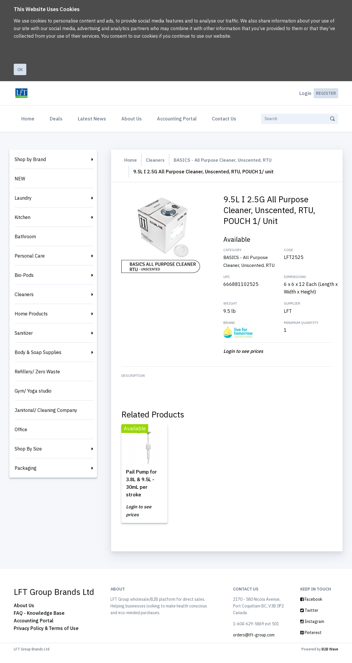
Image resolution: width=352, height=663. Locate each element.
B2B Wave (330, 657)
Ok (20, 69)
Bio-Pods (24, 275)
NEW (20, 179)
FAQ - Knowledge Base (39, 621)
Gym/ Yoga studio (33, 391)
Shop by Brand (30, 159)
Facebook (311, 607)
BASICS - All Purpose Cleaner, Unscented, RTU (226, 160)
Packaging (26, 468)
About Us (131, 119)
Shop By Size (28, 449)
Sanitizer (24, 333)
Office (21, 429)
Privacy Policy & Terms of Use (46, 636)
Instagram (312, 629)
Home (29, 118)
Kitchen (22, 217)
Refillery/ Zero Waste (37, 371)
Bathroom (25, 236)
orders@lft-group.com (254, 642)
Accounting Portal (177, 119)
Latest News (92, 119)
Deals (56, 119)
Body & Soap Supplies (38, 352)
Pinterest (311, 640)
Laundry (23, 198)
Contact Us (224, 119)
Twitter (309, 618)
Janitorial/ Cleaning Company (46, 410)
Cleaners (24, 294)
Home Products (31, 314)
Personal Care (30, 256)
